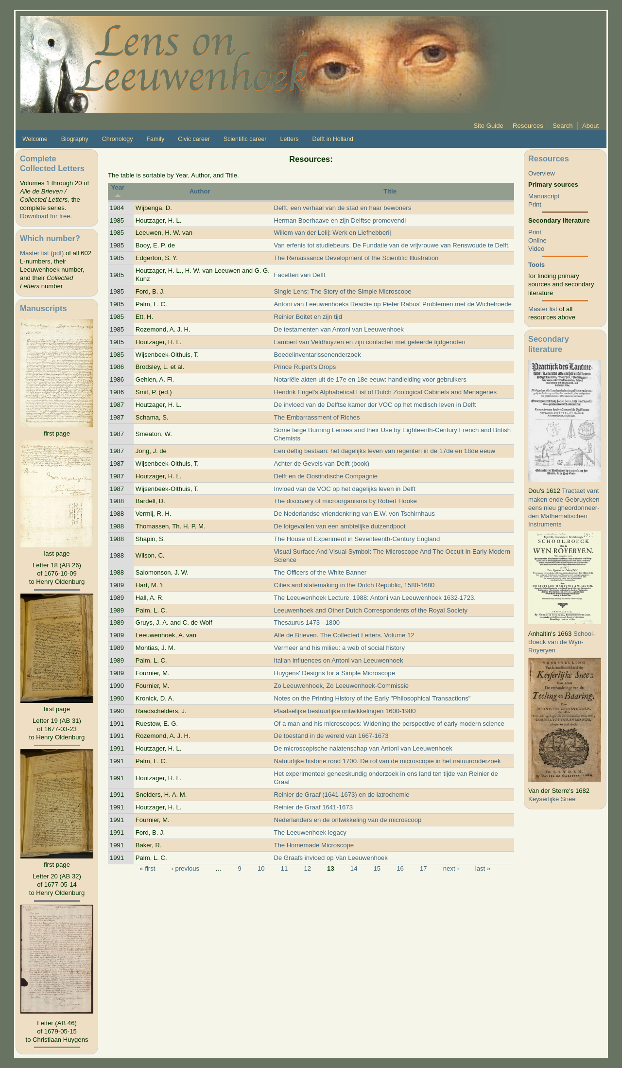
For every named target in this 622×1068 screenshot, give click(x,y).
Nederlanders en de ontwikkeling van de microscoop (347, 819)
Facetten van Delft (299, 275)
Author (200, 191)
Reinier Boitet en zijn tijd (308, 316)
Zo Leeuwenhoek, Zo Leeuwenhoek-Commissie (341, 685)
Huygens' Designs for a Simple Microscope (334, 673)
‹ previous (186, 868)
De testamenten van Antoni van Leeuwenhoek (338, 329)
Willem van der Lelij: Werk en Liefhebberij (332, 232)
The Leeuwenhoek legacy (310, 832)
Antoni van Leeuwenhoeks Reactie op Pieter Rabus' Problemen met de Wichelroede (392, 304)
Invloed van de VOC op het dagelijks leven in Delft (344, 488)
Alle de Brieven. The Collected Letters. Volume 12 (344, 635)
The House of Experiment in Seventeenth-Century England (357, 539)
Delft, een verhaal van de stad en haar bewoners (342, 207)
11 (284, 868)
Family (155, 139)
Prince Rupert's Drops (305, 366)
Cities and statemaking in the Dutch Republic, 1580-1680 (354, 585)
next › (451, 868)
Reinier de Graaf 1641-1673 (313, 807)
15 (377, 868)
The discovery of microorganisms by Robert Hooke (345, 501)
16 (400, 868)
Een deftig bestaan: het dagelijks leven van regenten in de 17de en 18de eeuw (384, 451)
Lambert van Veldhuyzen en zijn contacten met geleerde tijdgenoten (369, 342)
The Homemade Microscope (314, 845)
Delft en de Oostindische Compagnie (326, 476)
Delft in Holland (332, 139)
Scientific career (245, 139)
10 (261, 868)
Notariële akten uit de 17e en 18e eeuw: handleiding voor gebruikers (370, 379)
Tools (536, 264)
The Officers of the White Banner (320, 572)
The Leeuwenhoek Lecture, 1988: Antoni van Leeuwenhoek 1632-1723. (374, 597)
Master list (542, 309)
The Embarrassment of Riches (317, 417)
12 (307, 868)
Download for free (45, 216)
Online (537, 240)
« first (147, 868)
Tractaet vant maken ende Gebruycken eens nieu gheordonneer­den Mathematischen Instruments (564, 507)
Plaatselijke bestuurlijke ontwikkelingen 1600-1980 (344, 711)
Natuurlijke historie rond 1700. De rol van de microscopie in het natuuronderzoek (387, 761)
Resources (528, 125)
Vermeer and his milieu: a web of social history (339, 647)
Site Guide (488, 125)
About (590, 125)
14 (354, 868)
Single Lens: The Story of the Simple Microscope (342, 291)
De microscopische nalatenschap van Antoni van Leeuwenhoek (363, 748)
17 (423, 868)
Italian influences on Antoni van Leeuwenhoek (338, 660)
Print (534, 204)
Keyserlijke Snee (552, 799)
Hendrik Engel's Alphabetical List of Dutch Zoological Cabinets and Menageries (385, 392)
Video (536, 248)
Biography (74, 139)
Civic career (194, 139)
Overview (541, 173)
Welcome (35, 139)
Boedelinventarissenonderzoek (317, 354)
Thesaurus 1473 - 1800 (307, 622)
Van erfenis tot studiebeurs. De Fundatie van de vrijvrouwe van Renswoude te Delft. (392, 245)
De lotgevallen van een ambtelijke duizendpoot (339, 526)
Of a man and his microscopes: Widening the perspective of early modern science (389, 723)
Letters (289, 139)
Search (563, 125)
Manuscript (543, 196)
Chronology (117, 139)
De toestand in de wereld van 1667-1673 (331, 735)
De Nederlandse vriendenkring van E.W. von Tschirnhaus (354, 513)
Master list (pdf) (42, 253)
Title (390, 191)
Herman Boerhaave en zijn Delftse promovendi (340, 220)
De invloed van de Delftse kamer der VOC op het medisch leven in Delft (375, 404)
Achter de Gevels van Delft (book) (321, 463)
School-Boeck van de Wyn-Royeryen (561, 642)
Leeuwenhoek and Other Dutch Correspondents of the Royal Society (370, 610)
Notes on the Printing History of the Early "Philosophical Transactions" (372, 698)
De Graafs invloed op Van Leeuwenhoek (330, 857)
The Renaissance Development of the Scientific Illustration (356, 258)
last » (482, 868)
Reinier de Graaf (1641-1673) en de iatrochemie (341, 794)
